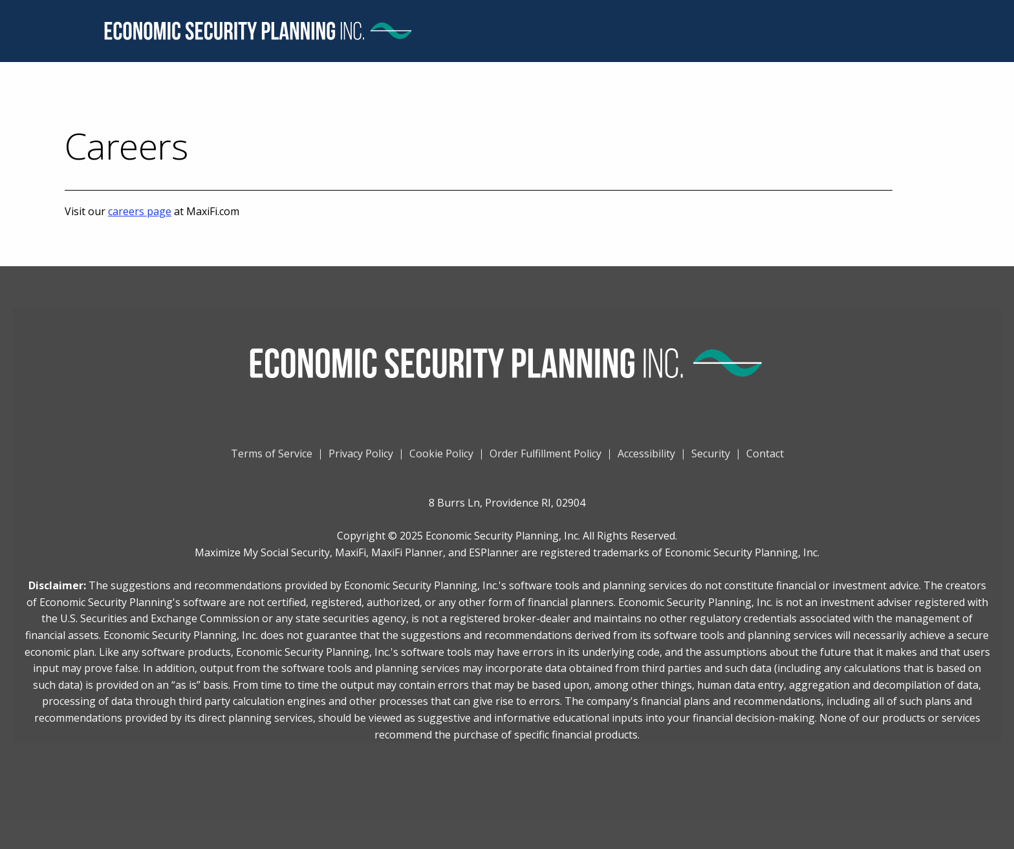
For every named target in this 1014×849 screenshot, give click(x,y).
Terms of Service (271, 460)
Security (710, 460)
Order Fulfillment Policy (545, 460)
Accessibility (646, 460)
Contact (765, 460)
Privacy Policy (361, 460)
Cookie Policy (441, 460)
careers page (139, 211)
